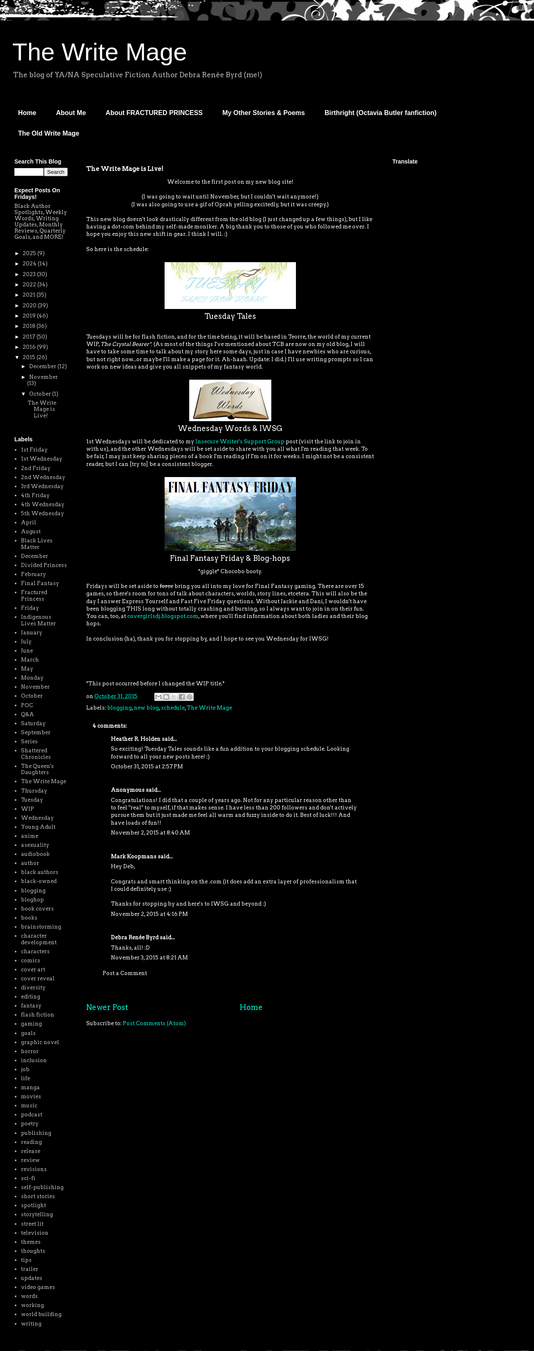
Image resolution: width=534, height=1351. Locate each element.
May (27, 669)
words (29, 1296)
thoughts (33, 1251)
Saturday (33, 723)
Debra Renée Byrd (134, 937)
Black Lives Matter (37, 543)
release (30, 1151)
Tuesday (32, 800)
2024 (30, 264)
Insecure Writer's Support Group (239, 441)
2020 (30, 305)
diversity (33, 987)
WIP (27, 809)
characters (35, 951)
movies (31, 1096)
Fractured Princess (34, 595)
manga (30, 1087)
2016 (30, 347)
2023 (30, 274)
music (29, 1105)
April (28, 522)
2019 (30, 316)
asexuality (35, 845)
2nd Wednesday (43, 477)
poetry (30, 1123)
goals (28, 1033)
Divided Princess (44, 565)
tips (26, 1260)
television (34, 1233)
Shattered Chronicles (36, 753)
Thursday (34, 791)
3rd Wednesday (42, 486)
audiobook (35, 854)
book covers (37, 909)
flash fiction (37, 1015)
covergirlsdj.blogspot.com (162, 616)
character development (39, 939)
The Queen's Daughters (37, 769)
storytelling (37, 1214)
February (33, 574)
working (32, 1305)
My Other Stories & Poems (263, 112)
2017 (30, 337)
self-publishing (42, 1187)
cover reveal (38, 978)
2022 (30, 284)
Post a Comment (125, 973)
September (35, 732)
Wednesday (37, 818)
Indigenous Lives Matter (38, 620)
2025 (30, 253)
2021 (30, 295)
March (30, 660)
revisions (34, 1169)
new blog (146, 708)
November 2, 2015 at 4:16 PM (149, 914)
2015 (30, 357)
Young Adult (38, 827)
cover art (33, 969)
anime (29, 836)
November (43, 377)
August (31, 531)
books (29, 918)
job (25, 1069)
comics (30, 960)
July (26, 642)
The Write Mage (99, 52)
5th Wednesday (42, 513)
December (43, 366)
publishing (36, 1133)
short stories (38, 1196)
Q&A (27, 714)
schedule (173, 708)
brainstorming (41, 927)
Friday (30, 608)
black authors (39, 872)
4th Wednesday (42, 504)
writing (31, 1324)
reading (31, 1142)
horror (30, 1051)
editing (30, 997)
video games (38, 1287)
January (31, 632)
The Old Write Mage (48, 133)
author (30, 863)
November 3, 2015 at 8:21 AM (149, 957)
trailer (29, 1269)
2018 (30, 326)
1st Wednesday (41, 459)
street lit (32, 1224)
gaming (31, 1024)
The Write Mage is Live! (42, 409)
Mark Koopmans (133, 856)
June (27, 651)
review (30, 1160)
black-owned (39, 881)
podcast (31, 1114)
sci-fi (28, 1178)
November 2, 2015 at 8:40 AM (150, 833)
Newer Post (107, 1007)
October (40, 394)
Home (27, 112)
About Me (71, 112)
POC (27, 705)
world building (41, 1314)
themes (31, 1242)
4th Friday (35, 495)
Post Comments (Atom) (154, 1023)
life (25, 1078)
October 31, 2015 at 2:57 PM (147, 766)
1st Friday (34, 450)
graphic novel (40, 1042)
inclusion (34, 1060)
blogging (119, 708)
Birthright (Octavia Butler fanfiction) (381, 112)
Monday (32, 678)
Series (29, 741)
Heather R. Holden (135, 739)
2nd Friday (35, 468)
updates (31, 1278)
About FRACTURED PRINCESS (153, 112)
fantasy (31, 1006)
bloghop (32, 900)
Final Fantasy (40, 583)
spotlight (33, 1205)
